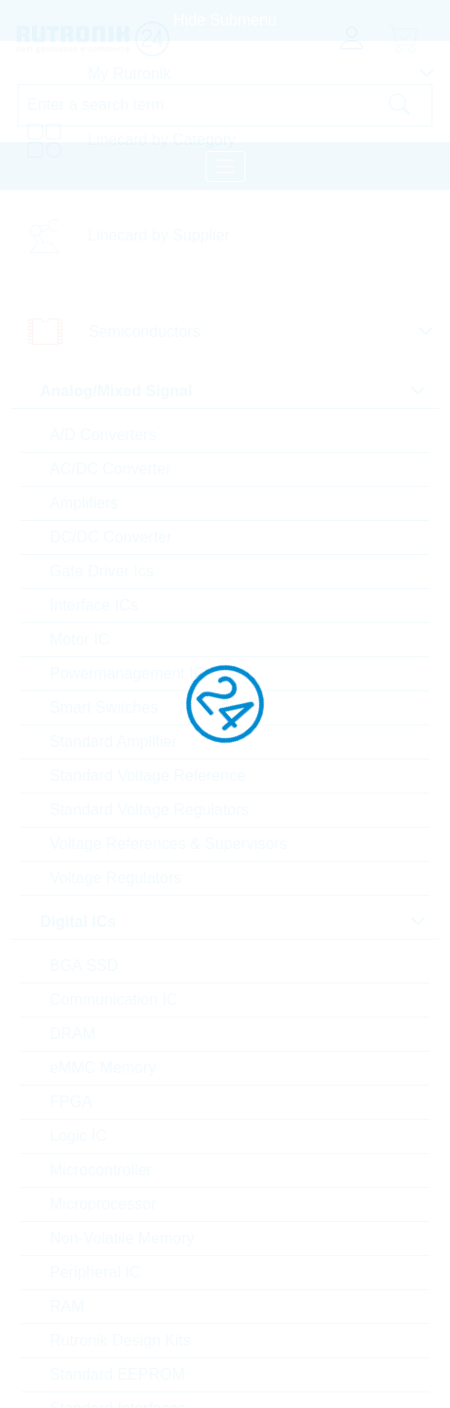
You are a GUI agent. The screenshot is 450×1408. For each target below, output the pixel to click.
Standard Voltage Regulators (149, 809)
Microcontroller (101, 1170)
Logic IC (78, 1136)
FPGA (71, 1101)
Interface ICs (94, 605)
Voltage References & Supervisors (168, 843)
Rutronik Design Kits (120, 1340)
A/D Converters (103, 434)
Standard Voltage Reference (147, 775)
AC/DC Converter (110, 469)
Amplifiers (84, 503)
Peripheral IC (95, 1272)
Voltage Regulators (115, 878)
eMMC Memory (103, 1067)
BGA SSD (84, 965)
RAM (67, 1306)
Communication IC (114, 999)
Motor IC (79, 639)
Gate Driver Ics (102, 571)
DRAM (72, 1033)
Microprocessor (103, 1204)
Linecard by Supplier (159, 235)
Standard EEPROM (117, 1374)
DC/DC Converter (110, 537)
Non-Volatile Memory (122, 1238)
